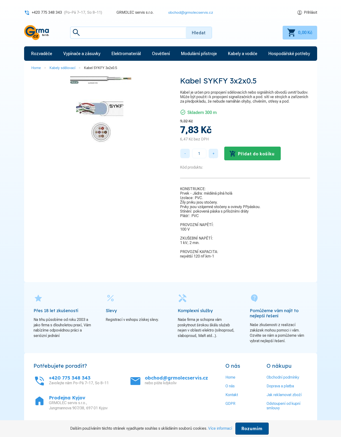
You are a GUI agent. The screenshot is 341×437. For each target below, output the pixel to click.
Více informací (220, 428)
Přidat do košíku (256, 153)
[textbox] (141, 33)
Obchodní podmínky (283, 377)
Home (36, 68)
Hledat (199, 32)
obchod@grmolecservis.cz (190, 12)
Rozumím (252, 428)
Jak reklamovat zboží (284, 395)
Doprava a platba (280, 386)
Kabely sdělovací (62, 68)
